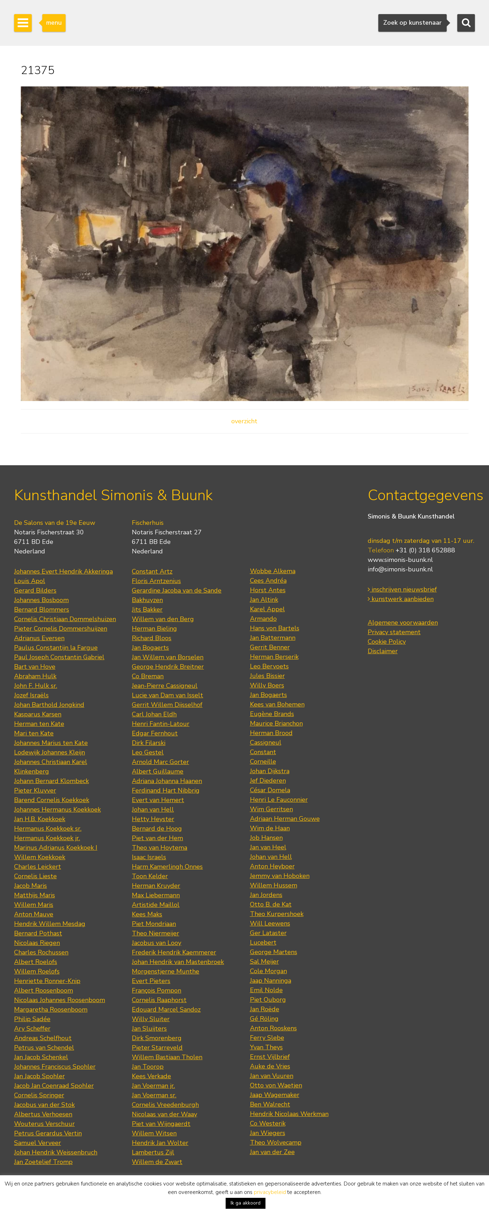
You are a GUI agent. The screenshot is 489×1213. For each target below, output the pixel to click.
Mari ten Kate (34, 733)
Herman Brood (271, 733)
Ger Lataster (268, 933)
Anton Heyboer (272, 866)
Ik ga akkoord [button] (246, 1203)
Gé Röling (264, 1018)
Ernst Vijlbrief (270, 1057)
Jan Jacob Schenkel (41, 1057)
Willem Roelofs (37, 971)
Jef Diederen (268, 780)
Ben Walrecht (270, 1104)
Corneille (263, 761)
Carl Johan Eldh (154, 714)
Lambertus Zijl (153, 1152)
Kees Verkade (151, 1076)
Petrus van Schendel (44, 1047)
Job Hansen (266, 837)
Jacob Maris (30, 885)
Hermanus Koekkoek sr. (47, 828)
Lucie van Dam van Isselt (167, 695)
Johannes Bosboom (41, 600)
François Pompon (156, 990)
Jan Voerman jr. (153, 1085)
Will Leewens (270, 923)
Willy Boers (267, 685)
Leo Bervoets (269, 666)
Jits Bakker (147, 609)
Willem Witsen (154, 1133)
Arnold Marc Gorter (160, 762)
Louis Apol (29, 581)
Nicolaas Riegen (37, 943)
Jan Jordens (266, 895)
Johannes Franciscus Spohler (55, 1066)
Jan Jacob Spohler (39, 1076)
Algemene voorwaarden (403, 622)
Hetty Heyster (153, 819)
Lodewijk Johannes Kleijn (49, 752)
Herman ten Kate (39, 724)
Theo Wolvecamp (275, 1142)
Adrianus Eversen (39, 638)
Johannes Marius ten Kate (51, 743)
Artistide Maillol (155, 904)
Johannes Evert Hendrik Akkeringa (63, 571)
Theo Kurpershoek (277, 914)
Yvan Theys (266, 1047)
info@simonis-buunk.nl (400, 569)
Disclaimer (383, 651)
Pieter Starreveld (157, 1047)
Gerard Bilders (35, 590)
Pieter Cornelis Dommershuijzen (60, 628)
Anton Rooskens (273, 1028)
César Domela (270, 790)
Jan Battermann (272, 637)
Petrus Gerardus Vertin (48, 1133)
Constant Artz (152, 571)
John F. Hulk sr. (35, 685)
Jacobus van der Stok (44, 1104)
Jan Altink (264, 599)
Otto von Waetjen (276, 1085)
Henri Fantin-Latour (160, 724)
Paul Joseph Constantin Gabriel (59, 657)
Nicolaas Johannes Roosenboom (59, 1000)
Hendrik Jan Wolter (160, 1143)
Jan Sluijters (149, 1028)
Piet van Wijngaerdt (161, 1124)
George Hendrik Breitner (168, 666)
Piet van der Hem (157, 838)
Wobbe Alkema (272, 571)
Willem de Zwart (157, 1162)
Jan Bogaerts (150, 647)
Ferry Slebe (267, 1037)
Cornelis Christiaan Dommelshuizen (65, 619)
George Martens (273, 952)
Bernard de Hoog (157, 828)
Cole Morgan (268, 971)
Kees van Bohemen (277, 704)
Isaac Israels (149, 857)
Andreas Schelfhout (43, 1038)
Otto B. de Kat (271, 904)
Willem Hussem (273, 885)
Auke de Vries (270, 1066)
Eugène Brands (272, 714)
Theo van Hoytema (159, 847)
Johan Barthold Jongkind (49, 704)
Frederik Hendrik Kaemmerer (174, 952)
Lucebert (263, 942)
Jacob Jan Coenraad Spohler (54, 1085)
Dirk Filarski (148, 743)
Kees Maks (147, 914)
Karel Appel (267, 609)
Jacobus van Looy (156, 943)
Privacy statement (394, 632)
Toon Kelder (150, 876)
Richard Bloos (151, 638)
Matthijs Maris (34, 895)
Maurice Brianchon (276, 723)
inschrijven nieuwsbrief (402, 589)
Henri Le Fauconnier (279, 799)
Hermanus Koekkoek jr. (47, 838)
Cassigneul (265, 742)
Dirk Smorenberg (157, 1038)
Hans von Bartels (274, 628)
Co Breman (148, 676)
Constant (263, 752)
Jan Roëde (264, 1009)
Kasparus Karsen (37, 714)
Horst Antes (268, 590)
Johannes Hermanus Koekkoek (57, 809)
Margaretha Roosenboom (50, 1009)
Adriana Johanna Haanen (167, 781)
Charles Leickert (37, 866)
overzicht (244, 421)
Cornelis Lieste (35, 876)
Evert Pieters (151, 981)
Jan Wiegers (267, 1133)
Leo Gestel (148, 752)
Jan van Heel (268, 847)
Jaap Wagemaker (274, 1095)
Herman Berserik (274, 657)
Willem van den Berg (163, 619)
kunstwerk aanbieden (401, 599)
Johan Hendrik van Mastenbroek (178, 962)
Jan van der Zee (272, 1152)
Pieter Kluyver (35, 790)
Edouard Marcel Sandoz (166, 1009)
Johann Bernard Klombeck (51, 781)
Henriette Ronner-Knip (47, 981)
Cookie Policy (387, 641)
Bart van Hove (34, 666)
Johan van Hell (153, 809)
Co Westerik (268, 1123)
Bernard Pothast (38, 933)
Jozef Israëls (31, 695)
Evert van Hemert (158, 800)
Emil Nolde (266, 990)
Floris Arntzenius (156, 581)
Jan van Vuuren (271, 1076)
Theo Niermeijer (155, 933)
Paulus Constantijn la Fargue (56, 647)
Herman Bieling (154, 628)
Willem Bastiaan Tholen (167, 1057)
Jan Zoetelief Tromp (43, 1162)
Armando (263, 618)
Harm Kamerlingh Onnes (167, 866)
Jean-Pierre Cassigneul (164, 685)
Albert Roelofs (35, 962)
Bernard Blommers (41, 609)
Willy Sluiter (151, 1019)
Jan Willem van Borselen (167, 657)
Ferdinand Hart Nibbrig (166, 790)
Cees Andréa (268, 580)
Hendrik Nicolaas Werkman (289, 1114)
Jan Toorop (148, 1066)
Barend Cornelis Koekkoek (51, 800)
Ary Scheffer (32, 1028)
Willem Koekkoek (39, 857)
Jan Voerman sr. (154, 1095)
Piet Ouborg (268, 999)
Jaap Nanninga (270, 980)
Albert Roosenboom (43, 990)
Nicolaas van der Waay (164, 1114)
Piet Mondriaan (154, 924)
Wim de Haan (270, 828)
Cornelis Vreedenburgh (165, 1104)
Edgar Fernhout (155, 733)
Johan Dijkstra (269, 771)
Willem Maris (33, 904)
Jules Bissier (267, 676)
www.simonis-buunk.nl (400, 560)
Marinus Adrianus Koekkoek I (55, 847)
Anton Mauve (33, 914)
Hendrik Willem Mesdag (49, 924)
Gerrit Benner (270, 647)
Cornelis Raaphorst (159, 1000)
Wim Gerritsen (271, 809)
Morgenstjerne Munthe (165, 971)
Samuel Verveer (37, 1143)
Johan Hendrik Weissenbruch (55, 1152)
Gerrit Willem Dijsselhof (167, 704)
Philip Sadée (32, 1019)
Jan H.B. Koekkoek (39, 819)
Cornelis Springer (39, 1095)
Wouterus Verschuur (44, 1124)
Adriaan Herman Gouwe (285, 818)
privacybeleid (270, 1192)
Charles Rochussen (41, 952)
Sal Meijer (264, 961)
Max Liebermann (156, 895)
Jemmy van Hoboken (280, 876)
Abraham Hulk (35, 676)
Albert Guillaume (157, 771)
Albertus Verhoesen (43, 1114)
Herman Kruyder (156, 885)
